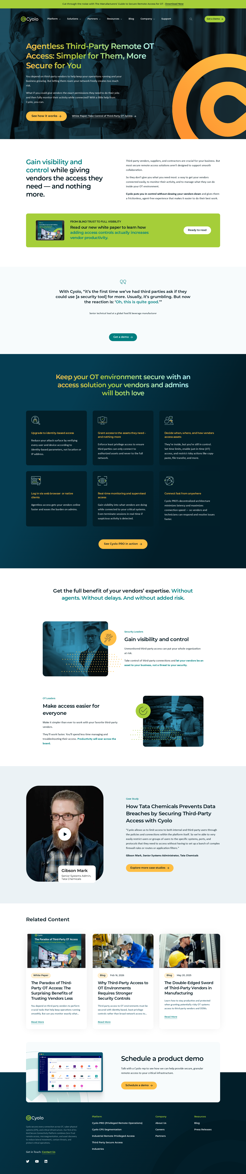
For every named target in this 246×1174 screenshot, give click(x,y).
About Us (160, 1123)
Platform (97, 1117)
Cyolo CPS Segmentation (107, 1130)
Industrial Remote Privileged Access (113, 1136)
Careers (159, 1130)
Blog (197, 1123)
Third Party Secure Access (107, 1142)
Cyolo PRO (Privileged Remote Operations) (117, 1123)
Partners (160, 1136)
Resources (200, 1117)
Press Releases (203, 1130)
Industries (98, 1149)
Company (161, 1117)
